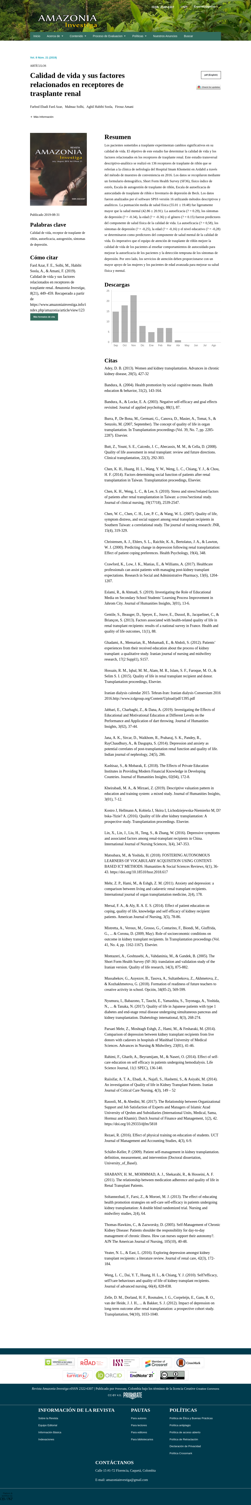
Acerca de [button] (54, 36)
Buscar (188, 36)
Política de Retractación (184, 1439)
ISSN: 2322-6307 (163, 7)
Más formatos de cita (44, 317)
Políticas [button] (138, 36)
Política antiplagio (180, 1425)
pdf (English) (211, 75)
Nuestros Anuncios (165, 36)
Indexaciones (46, 1439)
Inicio (36, 36)
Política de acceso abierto (185, 1432)
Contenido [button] (77, 36)
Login (184, 6)
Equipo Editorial (47, 1425)
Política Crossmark (181, 1453)
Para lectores (139, 1425)
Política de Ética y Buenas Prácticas (191, 1418)
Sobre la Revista (48, 1418)
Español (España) (207, 6)
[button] (41, 116)
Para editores (139, 1432)
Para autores (138, 1418)
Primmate (121, 1388)
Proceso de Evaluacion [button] (108, 36)
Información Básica (49, 1432)
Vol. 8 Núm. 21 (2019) (43, 57)
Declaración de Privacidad (185, 1446)
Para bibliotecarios (142, 1439)
